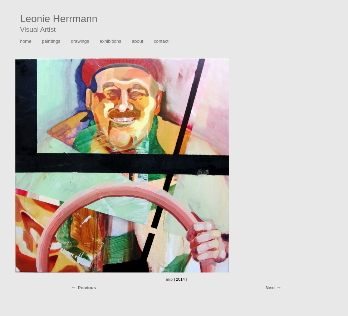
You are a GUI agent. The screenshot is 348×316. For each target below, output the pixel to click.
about (137, 41)
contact (161, 41)
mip (169, 279)
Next (270, 287)
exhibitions (110, 41)
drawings (80, 41)
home (25, 41)
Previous (87, 287)
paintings (51, 41)
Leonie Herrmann (58, 18)
